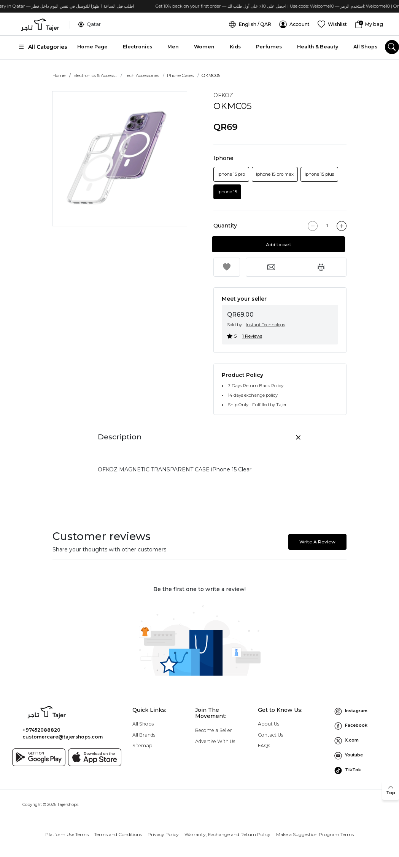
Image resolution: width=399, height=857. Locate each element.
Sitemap (142, 745)
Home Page (92, 46)
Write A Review (317, 542)
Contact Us (270, 735)
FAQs (264, 745)
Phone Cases (180, 75)
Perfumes (269, 46)
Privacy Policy (163, 834)
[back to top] (390, 790)
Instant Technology (265, 324)
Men (173, 46)
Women (204, 46)
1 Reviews (252, 336)
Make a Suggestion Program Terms (315, 834)
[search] (392, 46)
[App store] (94, 757)
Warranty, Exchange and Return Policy (227, 834)
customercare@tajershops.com (62, 737)
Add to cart (280, 244)
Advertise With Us (215, 741)
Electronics (137, 46)
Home (58, 75)
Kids (235, 46)
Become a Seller (213, 730)
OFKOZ (223, 95)
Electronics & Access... (95, 75)
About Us (268, 724)
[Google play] (38, 757)
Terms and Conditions (118, 834)
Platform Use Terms (67, 834)
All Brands (143, 735)
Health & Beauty (317, 46)
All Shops (365, 46)
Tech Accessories (142, 75)
